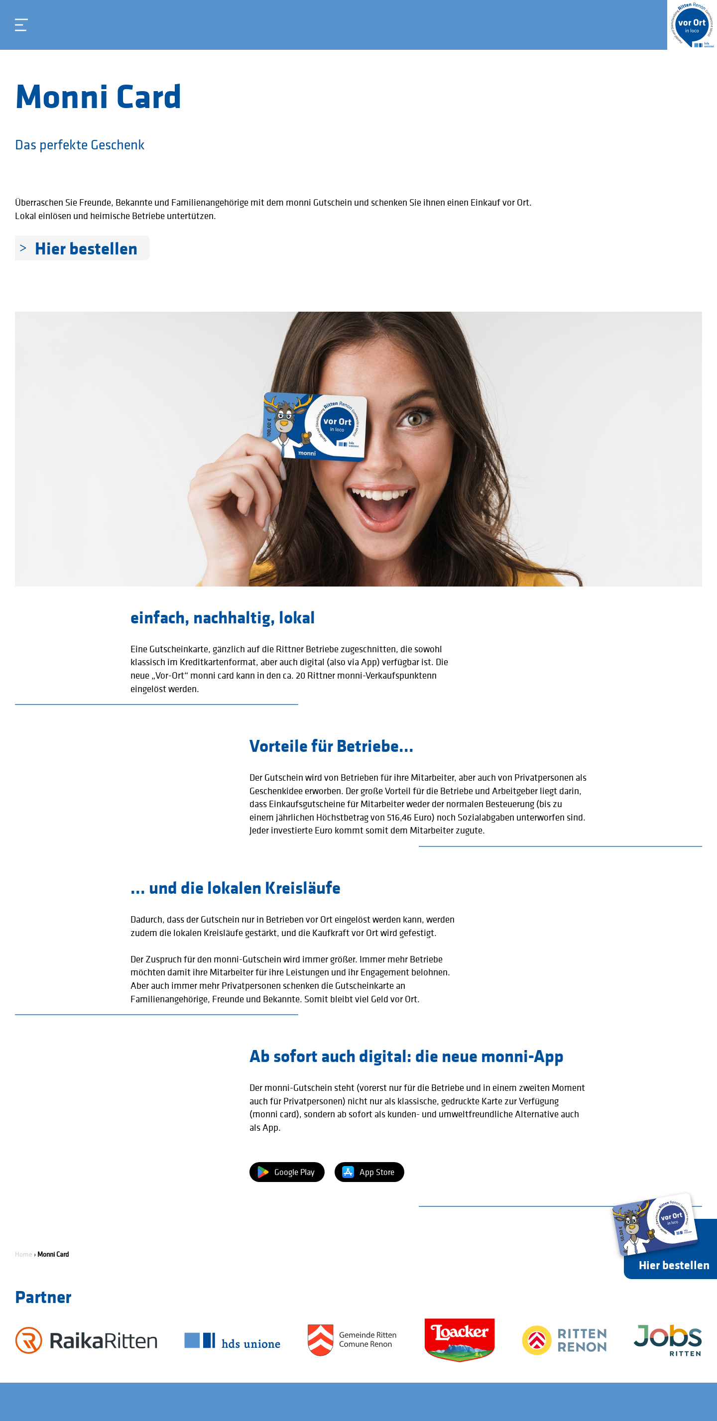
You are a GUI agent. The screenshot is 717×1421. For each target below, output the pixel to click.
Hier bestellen (86, 248)
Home (23, 1254)
